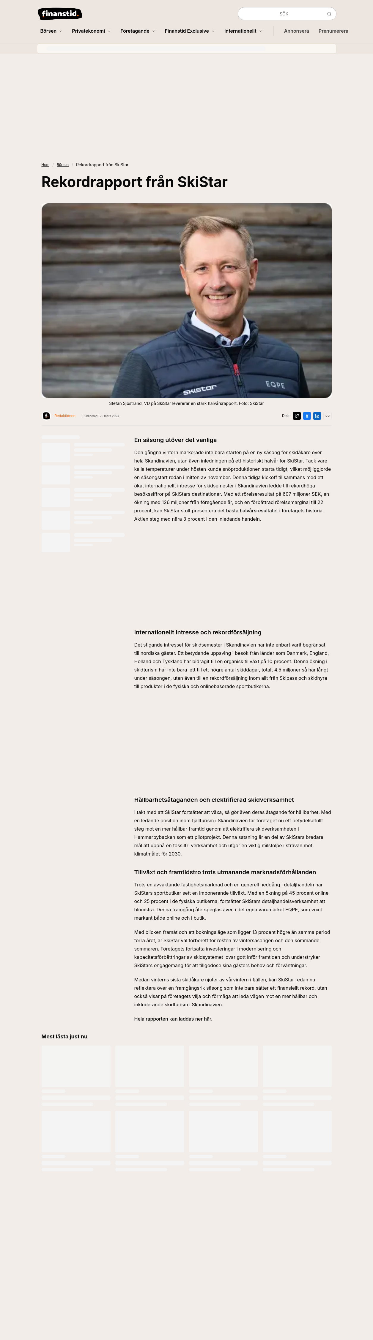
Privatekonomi (91, 31)
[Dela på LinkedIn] (317, 416)
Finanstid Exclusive (190, 31)
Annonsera (296, 31)
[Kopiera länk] (327, 416)
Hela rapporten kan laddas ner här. (173, 1019)
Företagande (137, 31)
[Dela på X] (297, 416)
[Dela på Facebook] (307, 416)
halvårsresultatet (259, 511)
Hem (45, 164)
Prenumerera (333, 31)
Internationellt (243, 31)
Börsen (51, 31)
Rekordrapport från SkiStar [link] (102, 164)
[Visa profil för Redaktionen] (58, 416)
